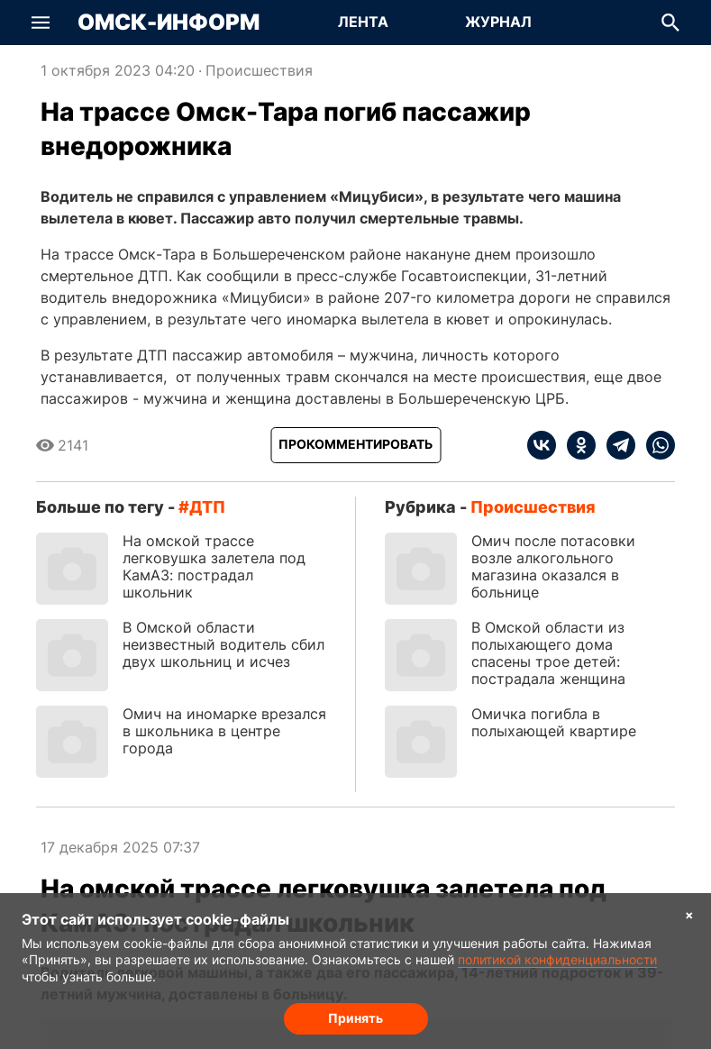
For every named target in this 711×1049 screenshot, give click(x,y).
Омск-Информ (168, 22)
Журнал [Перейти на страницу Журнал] (498, 22)
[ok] (576, 445)
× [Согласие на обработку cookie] (689, 914)
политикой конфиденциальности (557, 959)
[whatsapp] (655, 445)
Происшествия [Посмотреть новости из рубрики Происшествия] (259, 70)
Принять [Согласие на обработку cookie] (355, 1018)
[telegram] (615, 445)
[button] (40, 22)
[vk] (541, 445)
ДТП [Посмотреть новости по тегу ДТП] (207, 506)
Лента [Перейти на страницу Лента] (363, 22)
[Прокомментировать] (355, 445)
